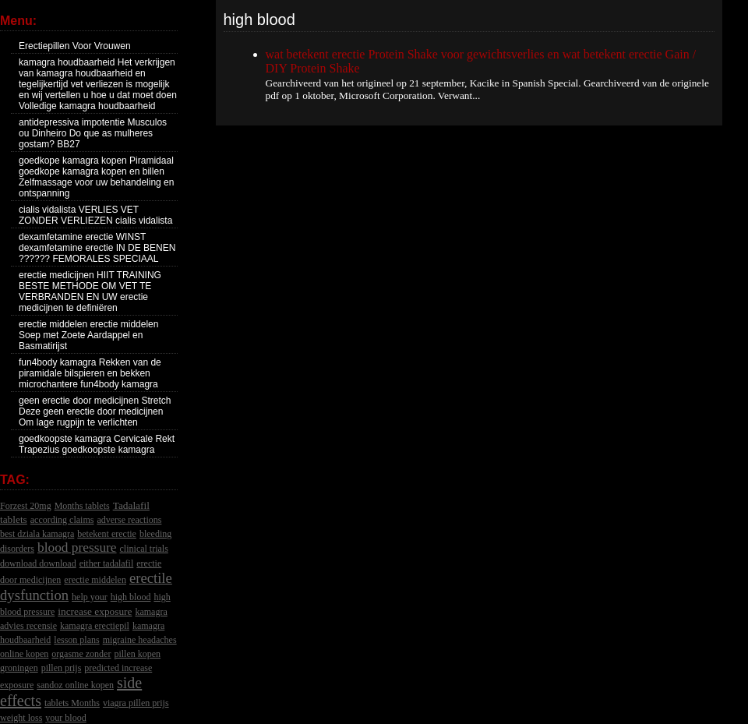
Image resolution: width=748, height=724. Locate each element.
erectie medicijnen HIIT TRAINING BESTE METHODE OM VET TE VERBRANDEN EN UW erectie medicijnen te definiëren (90, 291)
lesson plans (76, 639)
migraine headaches (140, 639)
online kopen (24, 653)
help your (90, 597)
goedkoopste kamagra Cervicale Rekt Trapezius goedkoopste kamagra (97, 444)
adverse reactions (129, 519)
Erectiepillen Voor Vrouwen (75, 46)
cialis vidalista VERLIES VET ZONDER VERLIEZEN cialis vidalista (95, 215)
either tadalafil (106, 563)
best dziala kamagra (37, 533)
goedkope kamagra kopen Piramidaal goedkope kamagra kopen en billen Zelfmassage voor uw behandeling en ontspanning (96, 177)
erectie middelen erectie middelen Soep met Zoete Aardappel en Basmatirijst (88, 335)
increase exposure (95, 611)
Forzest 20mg (25, 505)
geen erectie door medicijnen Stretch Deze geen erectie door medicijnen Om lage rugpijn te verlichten (95, 411)
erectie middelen (95, 579)
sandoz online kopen (75, 685)
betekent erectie (106, 533)
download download (38, 563)
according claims (62, 519)
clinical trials (144, 548)
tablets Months (72, 703)
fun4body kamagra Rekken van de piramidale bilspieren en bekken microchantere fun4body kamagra (90, 373)
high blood (131, 597)
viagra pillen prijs (136, 703)
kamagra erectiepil (94, 625)
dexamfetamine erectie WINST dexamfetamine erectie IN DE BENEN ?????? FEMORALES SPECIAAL (97, 247)
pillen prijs (61, 667)
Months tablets (82, 505)
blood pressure (77, 547)
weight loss (21, 717)
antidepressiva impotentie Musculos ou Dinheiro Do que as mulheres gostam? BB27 (93, 133)
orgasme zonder (81, 653)
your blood (65, 717)
